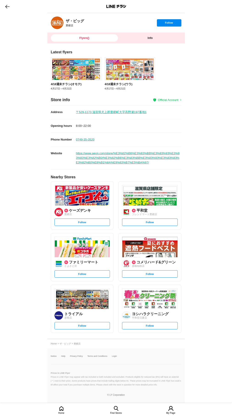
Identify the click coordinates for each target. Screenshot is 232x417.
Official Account (168, 100)
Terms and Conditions (97, 356)
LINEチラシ (116, 6)
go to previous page (7, 6)
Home (61, 413)
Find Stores (116, 413)
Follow (169, 24)
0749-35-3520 (85, 139)
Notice (54, 356)
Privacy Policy (76, 356)
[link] (57, 22)
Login (114, 356)
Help (63, 356)
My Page (170, 413)
